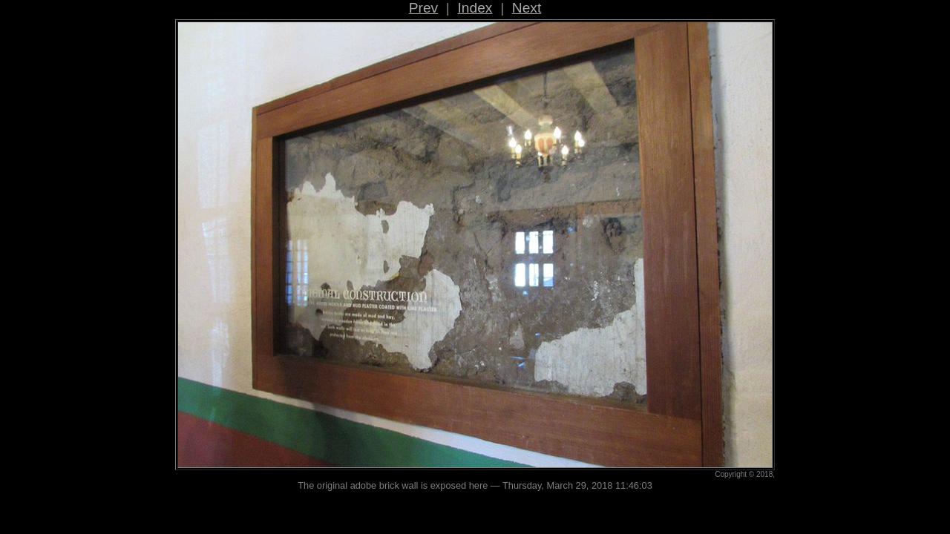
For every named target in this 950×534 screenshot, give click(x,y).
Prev (423, 8)
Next (526, 8)
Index (475, 8)
